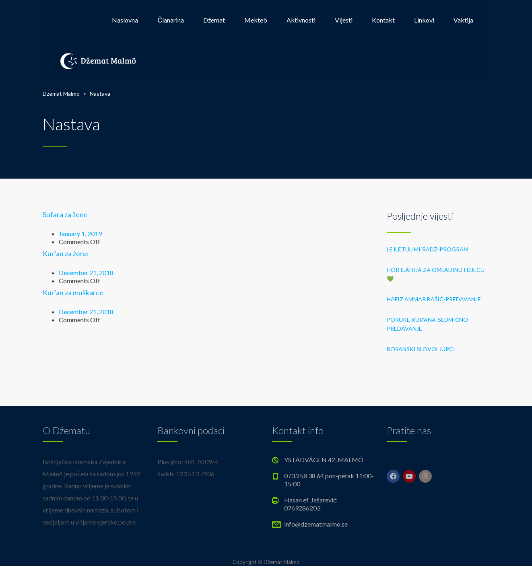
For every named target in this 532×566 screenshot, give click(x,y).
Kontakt (383, 20)
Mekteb (255, 20)
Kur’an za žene (65, 253)
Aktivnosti (301, 20)
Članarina (170, 20)
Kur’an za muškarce (73, 292)
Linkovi (424, 20)
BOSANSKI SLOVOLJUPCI (421, 349)
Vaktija (463, 20)
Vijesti (344, 20)
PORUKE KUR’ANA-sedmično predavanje (427, 324)
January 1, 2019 (80, 233)
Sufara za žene (65, 214)
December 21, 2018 (86, 272)
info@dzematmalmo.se (316, 524)
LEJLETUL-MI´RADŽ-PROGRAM (427, 249)
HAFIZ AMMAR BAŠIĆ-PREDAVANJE (434, 299)
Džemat (214, 20)
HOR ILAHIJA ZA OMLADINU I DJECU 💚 (436, 274)
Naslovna (125, 20)
